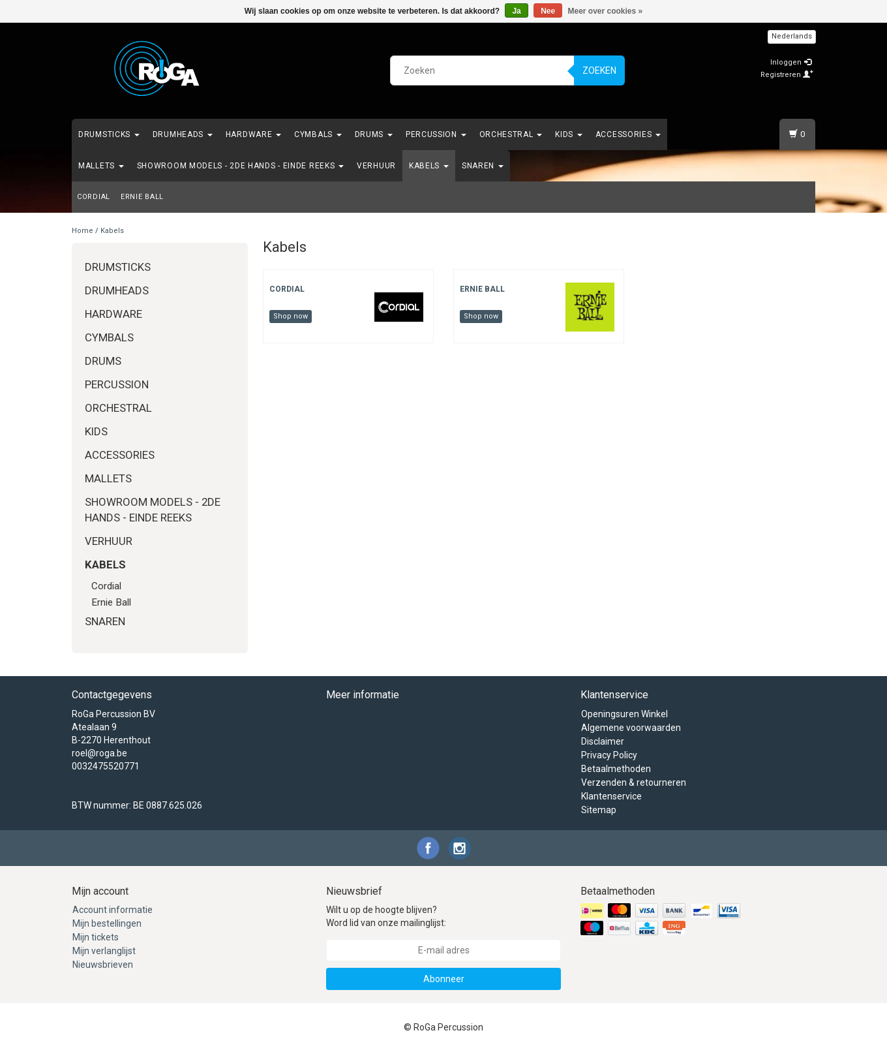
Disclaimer (602, 741)
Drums (374, 134)
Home (82, 230)
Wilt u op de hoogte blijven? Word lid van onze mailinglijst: (386, 916)
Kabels (429, 165)
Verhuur (376, 165)
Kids (568, 134)
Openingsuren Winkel (624, 714)
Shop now (290, 316)
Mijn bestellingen (107, 923)
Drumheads (183, 134)
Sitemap (598, 810)
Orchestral (511, 134)
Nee (548, 11)
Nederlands (792, 36)
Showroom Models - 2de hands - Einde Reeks (240, 165)
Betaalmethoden (616, 769)
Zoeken (599, 70)
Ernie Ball (142, 197)
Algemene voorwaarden (631, 727)
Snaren (483, 165)
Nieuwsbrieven (102, 964)
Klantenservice (611, 796)
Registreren (786, 74)
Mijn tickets (95, 937)
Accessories (628, 134)
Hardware (253, 134)
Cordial (93, 197)
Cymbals (318, 134)
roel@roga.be (99, 753)
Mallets (101, 165)
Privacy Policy (609, 755)
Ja (516, 11)
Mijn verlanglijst (104, 951)
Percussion (436, 134)
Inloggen (790, 62)
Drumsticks (109, 134)
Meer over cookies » (605, 11)
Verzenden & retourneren (633, 782)
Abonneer (443, 979)
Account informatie (112, 910)
